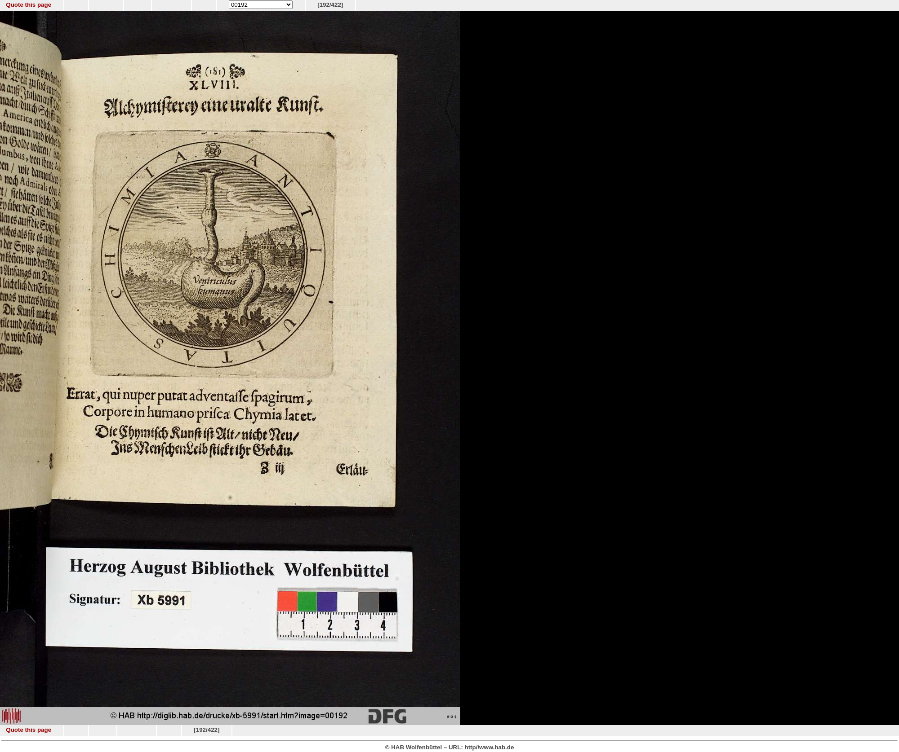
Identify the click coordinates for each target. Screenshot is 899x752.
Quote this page (28, 4)
